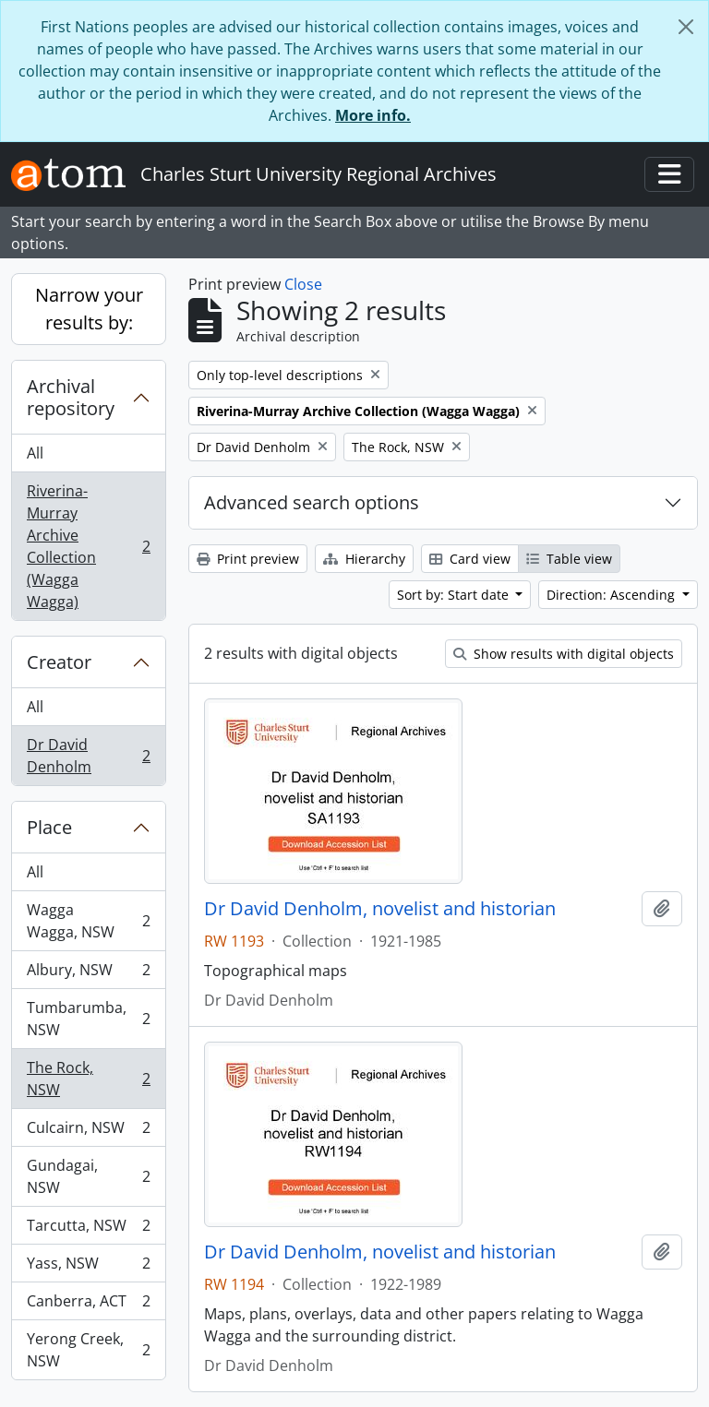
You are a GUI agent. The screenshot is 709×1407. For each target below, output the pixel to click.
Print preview (248, 558)
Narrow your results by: (89, 308)
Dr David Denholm (88, 755)
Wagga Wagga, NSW (88, 921)
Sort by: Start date (454, 594)
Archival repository (70, 397)
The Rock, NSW (88, 1078)
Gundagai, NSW (88, 1176)
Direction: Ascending (613, 594)
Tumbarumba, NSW (88, 1018)
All (35, 453)
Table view (569, 558)
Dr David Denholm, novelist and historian (380, 909)
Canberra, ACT (88, 1305)
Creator (59, 662)
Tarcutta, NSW (88, 1229)
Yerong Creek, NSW (88, 1350)
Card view (470, 558)
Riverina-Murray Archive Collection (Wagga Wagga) (88, 546)
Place (49, 827)
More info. (373, 115)
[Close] (686, 27)
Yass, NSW (88, 1267)
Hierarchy (364, 558)
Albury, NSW (88, 974)
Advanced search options (311, 502)
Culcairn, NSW (88, 1131)
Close (303, 284)
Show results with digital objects (563, 653)
